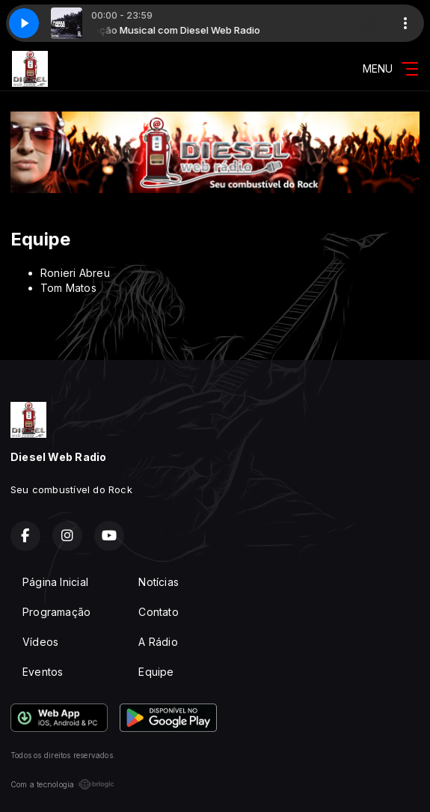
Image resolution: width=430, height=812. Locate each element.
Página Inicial (55, 582)
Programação (56, 611)
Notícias (158, 582)
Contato (158, 611)
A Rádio (157, 641)
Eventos (42, 671)
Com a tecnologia (62, 784)
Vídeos (40, 641)
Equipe (155, 671)
